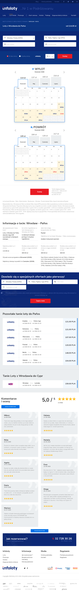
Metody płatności (27, 562)
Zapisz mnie (40, 301)
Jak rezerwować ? (27, 555)
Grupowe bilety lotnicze (59, 15)
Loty (4, 15)
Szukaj (64, 56)
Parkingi (47, 15)
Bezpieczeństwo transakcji (27, 558)
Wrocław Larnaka (31, 383)
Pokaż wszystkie (39, 530)
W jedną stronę (24, 56)
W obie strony (12, 56)
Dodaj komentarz (10, 406)
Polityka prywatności (66, 555)
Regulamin (63, 557)
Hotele (41, 15)
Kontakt (73, 15)
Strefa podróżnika (46, 2)
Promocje (21, 15)
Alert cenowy (31, 15)
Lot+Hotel (12, 15)
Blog (37, 2)
